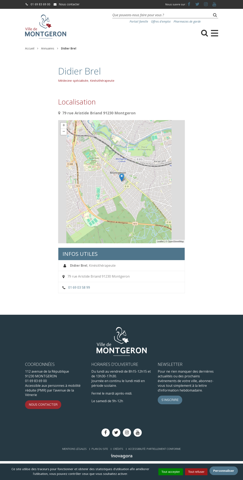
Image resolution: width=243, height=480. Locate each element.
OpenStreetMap (176, 241)
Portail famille (139, 21)
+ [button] (63, 126)
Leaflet (160, 241)
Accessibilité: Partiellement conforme (154, 449)
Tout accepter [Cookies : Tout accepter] (170, 471)
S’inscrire (170, 400)
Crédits (118, 449)
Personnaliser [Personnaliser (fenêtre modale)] (223, 471)
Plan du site (100, 449)
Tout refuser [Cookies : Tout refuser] (196, 471)
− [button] (63, 132)
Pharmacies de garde (187, 21)
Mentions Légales (74, 449)
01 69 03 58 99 (79, 287)
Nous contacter (66, 4)
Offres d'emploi (161, 21)
